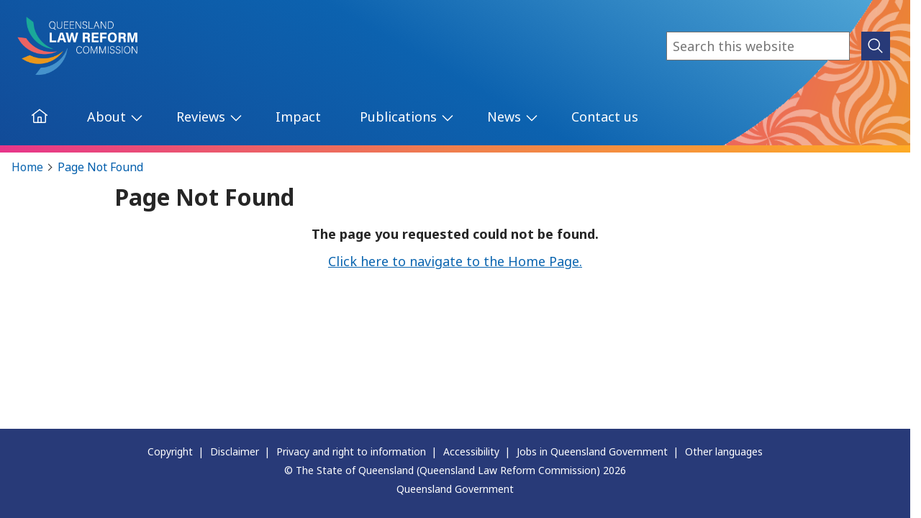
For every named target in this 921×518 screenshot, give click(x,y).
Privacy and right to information (351, 451)
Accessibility (471, 451)
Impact (298, 116)
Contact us (604, 116)
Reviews (200, 116)
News (504, 116)
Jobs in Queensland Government (592, 451)
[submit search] (875, 46)
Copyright (170, 451)
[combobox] (758, 46)
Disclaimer (234, 451)
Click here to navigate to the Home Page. (455, 261)
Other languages (724, 451)
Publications (398, 116)
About (106, 116)
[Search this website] (758, 46)
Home (27, 167)
